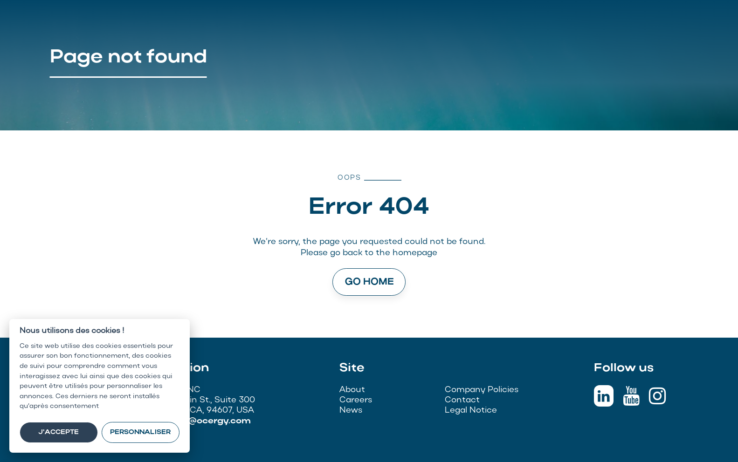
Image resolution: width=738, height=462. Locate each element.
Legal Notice (471, 410)
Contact (462, 400)
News (350, 410)
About (352, 390)
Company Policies (481, 390)
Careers (355, 400)
